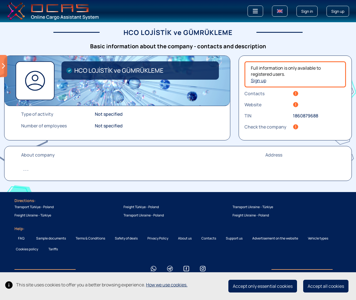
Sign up (258, 80)
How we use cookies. (166, 285)
